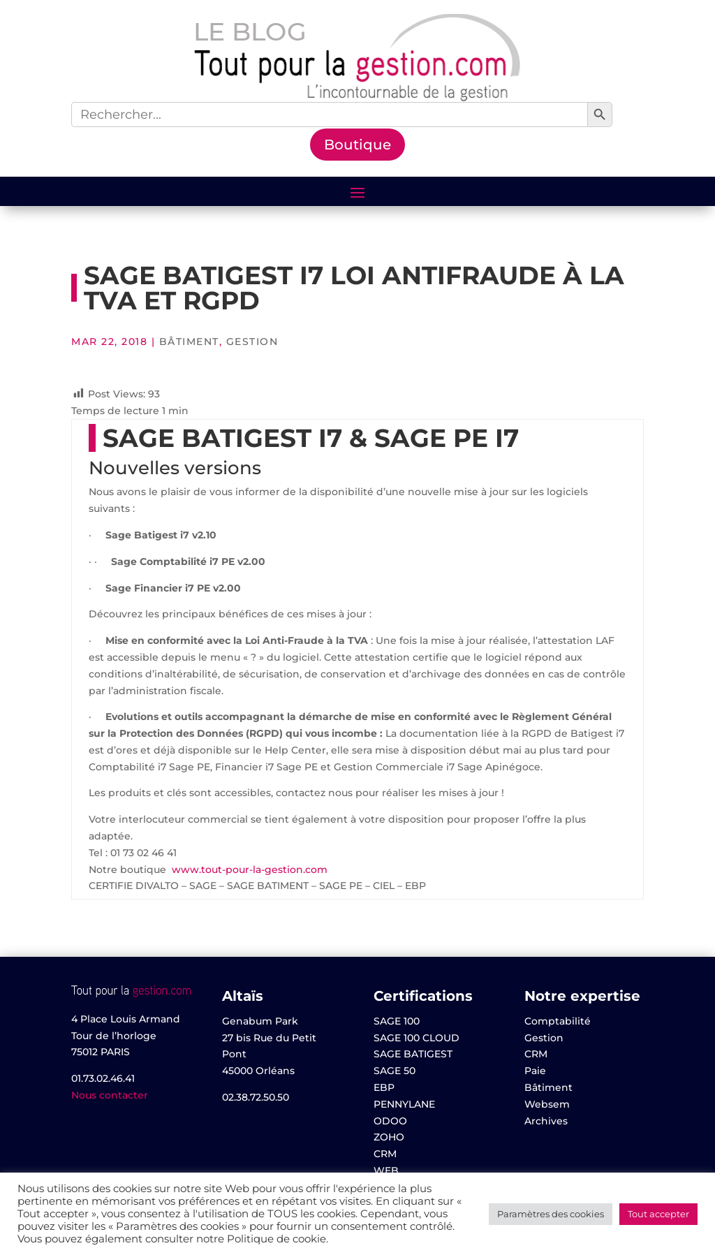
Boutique (357, 144)
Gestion (252, 341)
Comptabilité (557, 1021)
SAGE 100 (397, 1021)
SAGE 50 (394, 1070)
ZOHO (389, 1137)
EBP (384, 1087)
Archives (546, 1121)
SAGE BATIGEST (413, 1054)
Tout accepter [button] (658, 1213)
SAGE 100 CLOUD (416, 1038)
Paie (535, 1070)
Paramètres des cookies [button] (550, 1213)
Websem (547, 1104)
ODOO (390, 1121)
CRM (385, 1153)
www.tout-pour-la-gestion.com (249, 869)
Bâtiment (189, 341)
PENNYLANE (404, 1104)
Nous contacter (109, 1095)
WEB (386, 1170)
